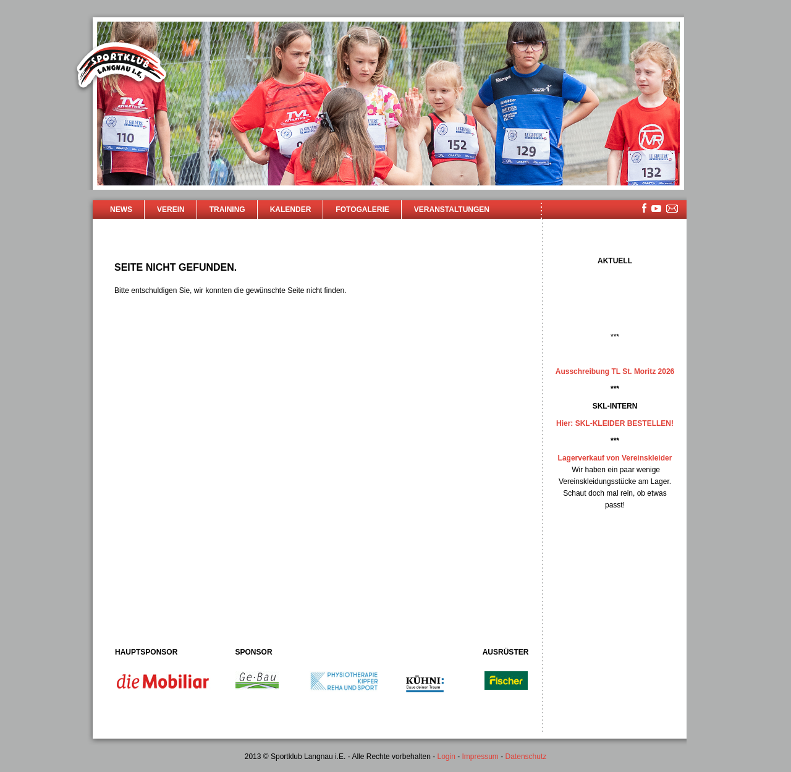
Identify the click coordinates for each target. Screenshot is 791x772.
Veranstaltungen (451, 209)
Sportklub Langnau (122, 67)
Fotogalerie (362, 209)
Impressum (480, 756)
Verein (171, 209)
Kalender (290, 209)
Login (446, 756)
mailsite (672, 209)
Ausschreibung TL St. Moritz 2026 (615, 371)
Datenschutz (526, 756)
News (121, 209)
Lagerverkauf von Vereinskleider (615, 458)
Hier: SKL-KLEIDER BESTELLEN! (615, 423)
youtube (656, 208)
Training (227, 209)
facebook (644, 208)
